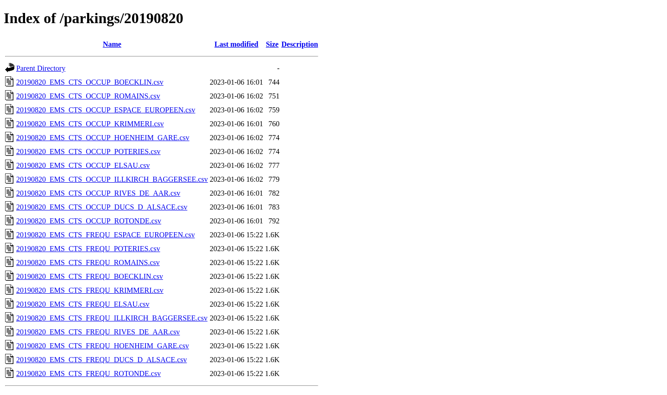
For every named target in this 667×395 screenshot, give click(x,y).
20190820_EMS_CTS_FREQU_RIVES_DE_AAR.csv (98, 332)
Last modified (236, 44)
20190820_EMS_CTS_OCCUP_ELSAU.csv (83, 165)
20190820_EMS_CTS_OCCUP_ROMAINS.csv (88, 96)
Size (272, 44)
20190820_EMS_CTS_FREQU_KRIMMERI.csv (90, 290)
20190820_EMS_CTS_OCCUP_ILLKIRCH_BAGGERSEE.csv (112, 179)
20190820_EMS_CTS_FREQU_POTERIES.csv (88, 249)
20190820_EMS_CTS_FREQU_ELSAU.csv (83, 304)
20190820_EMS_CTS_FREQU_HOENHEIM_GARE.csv (102, 346)
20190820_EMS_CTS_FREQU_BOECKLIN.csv (89, 276)
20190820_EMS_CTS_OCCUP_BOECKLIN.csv (90, 82)
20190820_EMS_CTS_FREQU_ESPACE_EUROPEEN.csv (105, 235)
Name (112, 44)
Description (299, 44)
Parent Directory (40, 68)
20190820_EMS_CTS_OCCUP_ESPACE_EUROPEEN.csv (105, 110)
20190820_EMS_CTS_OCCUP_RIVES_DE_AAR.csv (98, 193)
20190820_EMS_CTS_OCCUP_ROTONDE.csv (88, 221)
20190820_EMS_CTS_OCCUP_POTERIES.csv (88, 151)
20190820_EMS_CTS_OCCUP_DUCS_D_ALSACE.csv (101, 207)
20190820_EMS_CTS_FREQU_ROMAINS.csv (88, 262)
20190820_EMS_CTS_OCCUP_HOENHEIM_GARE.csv (102, 138)
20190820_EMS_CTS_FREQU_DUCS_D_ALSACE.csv (101, 360)
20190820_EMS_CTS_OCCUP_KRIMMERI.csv (90, 124)
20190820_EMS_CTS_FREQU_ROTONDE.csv (88, 373)
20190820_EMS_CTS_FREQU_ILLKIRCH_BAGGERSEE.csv (112, 318)
